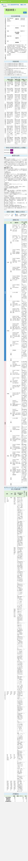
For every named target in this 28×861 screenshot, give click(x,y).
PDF (25, 12)
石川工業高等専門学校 (13, 4)
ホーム (4, 4)
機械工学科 (23, 4)
